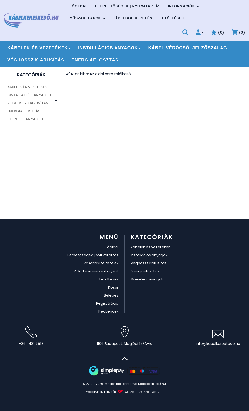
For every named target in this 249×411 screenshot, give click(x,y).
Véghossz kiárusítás (35, 60)
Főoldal (79, 6)
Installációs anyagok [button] (109, 47)
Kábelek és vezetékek (27, 86)
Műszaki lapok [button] (87, 18)
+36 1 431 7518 (31, 336)
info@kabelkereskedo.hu (218, 338)
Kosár (113, 287)
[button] (199, 32)
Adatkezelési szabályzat (96, 271)
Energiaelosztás (94, 60)
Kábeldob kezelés (132, 18)
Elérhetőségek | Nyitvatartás (128, 6)
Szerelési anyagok (25, 119)
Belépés (111, 295)
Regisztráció (107, 303)
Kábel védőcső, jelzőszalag (187, 47)
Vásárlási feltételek (100, 263)
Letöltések (172, 18)
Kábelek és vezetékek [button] (39, 47)
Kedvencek (108, 311)
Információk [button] (183, 6)
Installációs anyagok (29, 94)
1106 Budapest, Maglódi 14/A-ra (124, 336)
